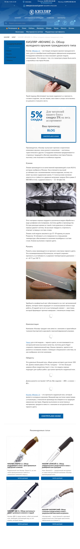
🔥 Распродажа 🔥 (13, 28)
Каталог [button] (18, 18)
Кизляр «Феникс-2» (33, 395)
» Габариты (9, 60)
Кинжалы (40, 28)
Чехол (28, 342)
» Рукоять (9, 54)
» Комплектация (11, 57)
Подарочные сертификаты (55, 32)
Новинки (50, 18)
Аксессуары (19, 32)
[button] (46, 2)
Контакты (61, 18)
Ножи (24, 28)
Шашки (48, 28)
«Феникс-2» (36, 51)
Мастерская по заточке (34, 32)
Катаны (71, 28)
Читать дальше (23, 478)
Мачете (63, 28)
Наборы (31, 28)
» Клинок (8, 51)
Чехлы (56, 28)
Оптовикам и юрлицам (33, 18)
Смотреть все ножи (51, 136)
